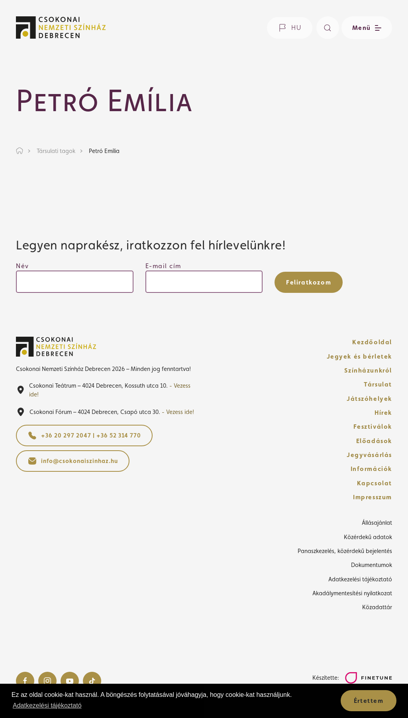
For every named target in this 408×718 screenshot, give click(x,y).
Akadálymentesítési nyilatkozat (352, 593)
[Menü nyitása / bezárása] (365, 27)
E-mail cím (163, 266)
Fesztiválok (372, 426)
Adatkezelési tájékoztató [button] (47, 705)
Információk (371, 469)
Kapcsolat (374, 483)
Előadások (374, 441)
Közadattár (377, 607)
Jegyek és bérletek (359, 356)
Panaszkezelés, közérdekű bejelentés (345, 550)
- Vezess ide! (178, 411)
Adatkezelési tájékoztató (360, 579)
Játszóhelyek (369, 398)
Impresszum (372, 497)
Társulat (378, 384)
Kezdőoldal (372, 342)
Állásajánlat (377, 522)
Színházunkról (368, 370)
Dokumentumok (371, 564)
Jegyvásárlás (369, 455)
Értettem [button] (369, 700)
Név (22, 266)
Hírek (383, 412)
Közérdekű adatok (368, 537)
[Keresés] (327, 27)
